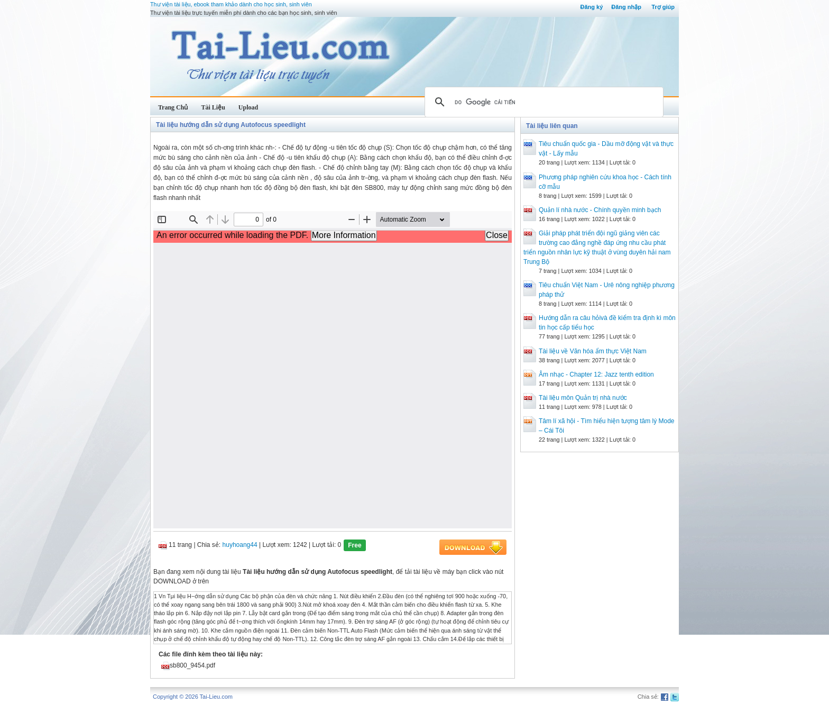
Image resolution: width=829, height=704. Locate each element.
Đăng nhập (626, 7)
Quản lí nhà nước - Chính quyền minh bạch (600, 210)
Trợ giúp (663, 7)
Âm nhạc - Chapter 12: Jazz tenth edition (596, 374)
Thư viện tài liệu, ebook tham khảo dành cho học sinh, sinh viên (231, 4)
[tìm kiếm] (542, 102)
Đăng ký (591, 7)
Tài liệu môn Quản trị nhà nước (583, 397)
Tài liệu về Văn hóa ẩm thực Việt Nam (593, 351)
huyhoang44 (240, 544)
